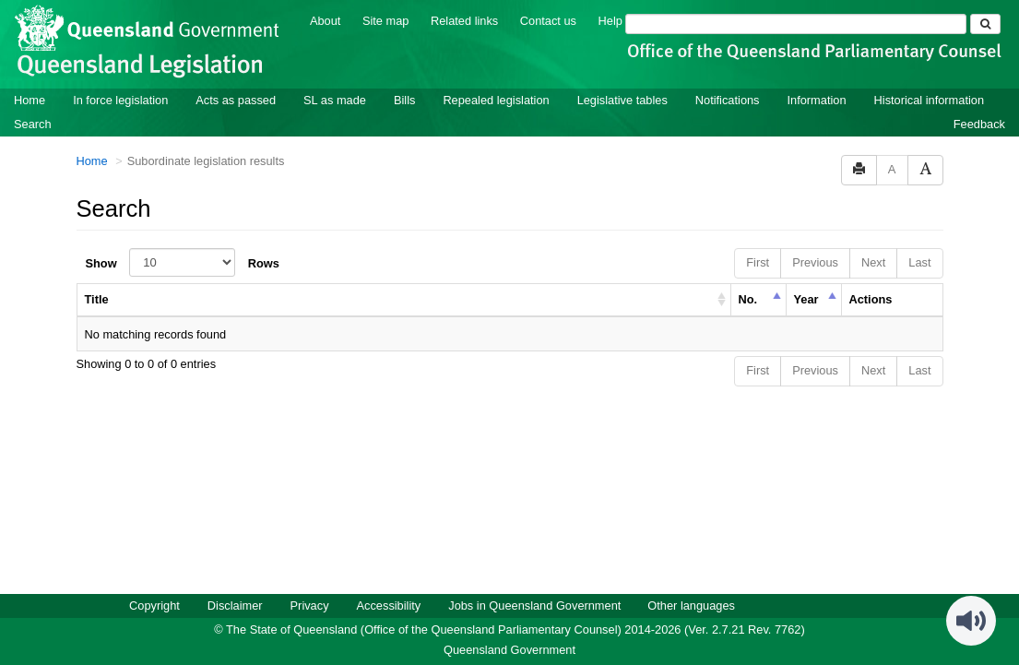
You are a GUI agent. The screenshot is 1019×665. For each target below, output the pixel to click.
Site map (385, 20)
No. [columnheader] (748, 298)
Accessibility (389, 605)
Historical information (929, 99)
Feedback (979, 123)
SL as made (334, 99)
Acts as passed (236, 99)
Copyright (154, 605)
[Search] (795, 23)
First (757, 261)
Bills (404, 99)
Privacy (309, 605)
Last (919, 261)
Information (817, 99)
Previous (815, 261)
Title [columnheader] (97, 298)
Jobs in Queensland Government (534, 605)
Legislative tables (622, 99)
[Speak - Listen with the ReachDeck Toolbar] (971, 620)
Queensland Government (509, 649)
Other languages (691, 605)
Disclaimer (235, 605)
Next (873, 261)
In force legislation (120, 99)
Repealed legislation (496, 99)
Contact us (548, 20)
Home (29, 99)
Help (610, 20)
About (325, 20)
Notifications (727, 99)
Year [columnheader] (806, 298)
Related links (464, 20)
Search (33, 123)
